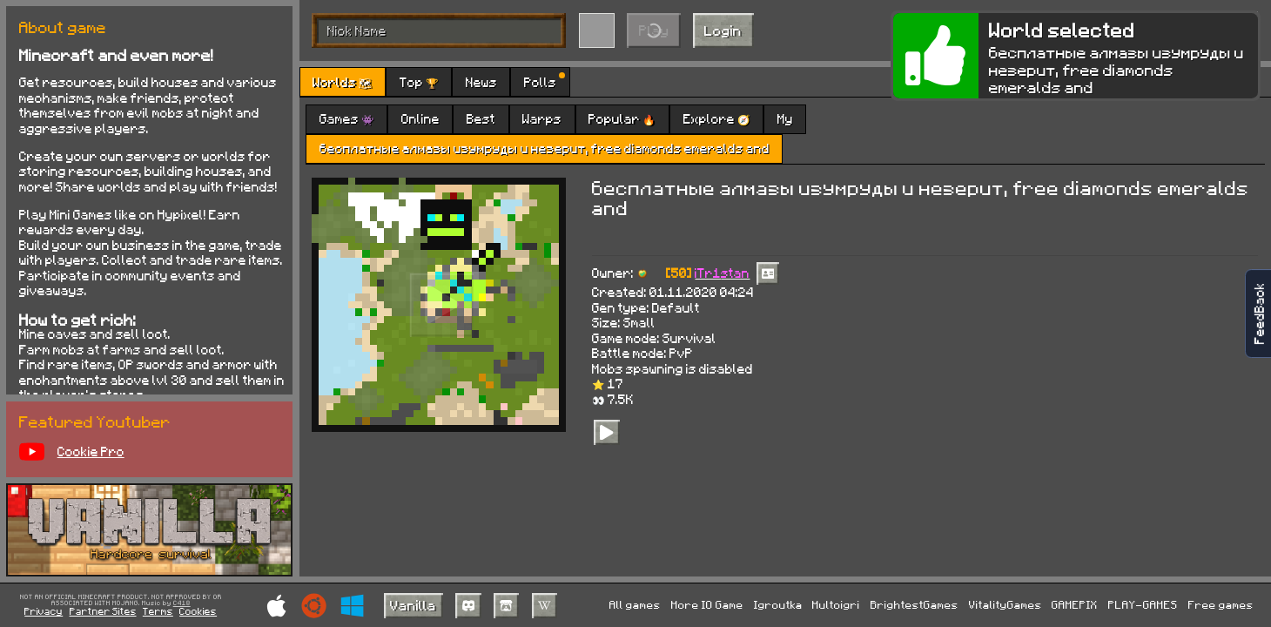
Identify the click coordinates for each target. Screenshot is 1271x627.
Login (723, 30)
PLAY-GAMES (1143, 604)
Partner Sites (103, 611)
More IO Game (707, 604)
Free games (1221, 604)
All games (635, 604)
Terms (158, 611)
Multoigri (836, 604)
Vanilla (413, 604)
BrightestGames (914, 604)
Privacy (43, 611)
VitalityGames (1005, 604)
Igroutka (778, 604)
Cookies (198, 611)
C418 (182, 603)
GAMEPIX (1075, 604)
